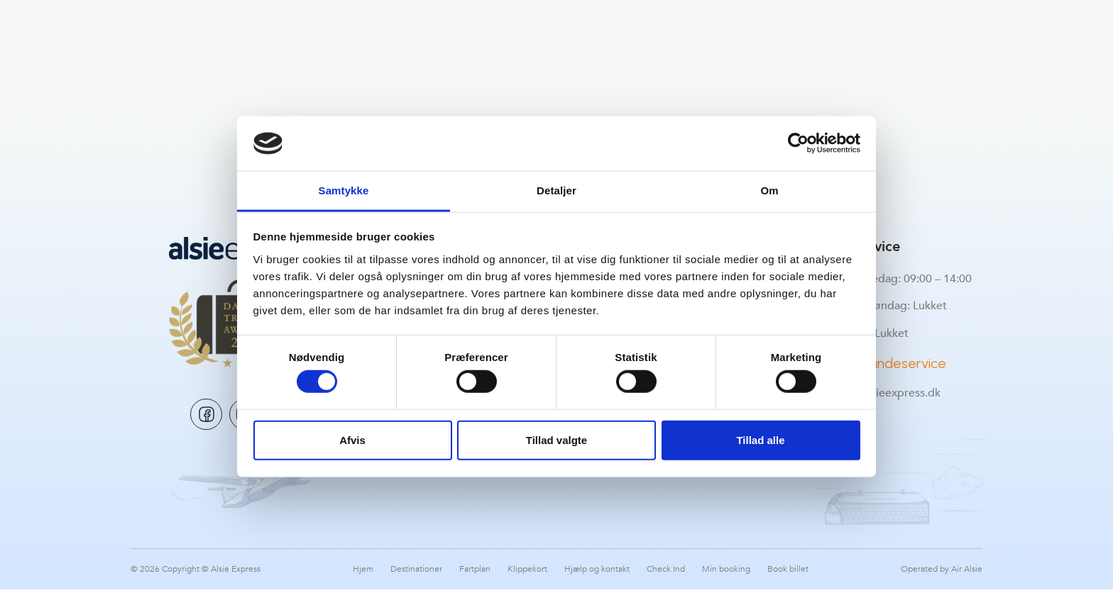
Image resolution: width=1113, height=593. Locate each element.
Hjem (363, 572)
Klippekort (527, 572)
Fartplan (474, 572)
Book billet (787, 572)
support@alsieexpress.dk (876, 393)
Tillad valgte (556, 439)
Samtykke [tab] (344, 190)
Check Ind (666, 572)
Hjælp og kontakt (597, 572)
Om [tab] (769, 190)
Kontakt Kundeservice (879, 363)
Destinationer (416, 572)
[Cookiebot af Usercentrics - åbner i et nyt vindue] (798, 143)
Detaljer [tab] (556, 190)
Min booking (726, 572)
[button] (144, 32)
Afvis (352, 439)
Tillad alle (760, 439)
